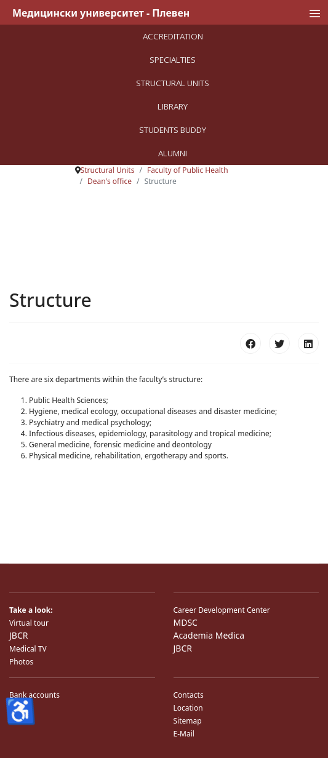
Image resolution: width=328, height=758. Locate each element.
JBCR (18, 635)
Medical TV (28, 649)
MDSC (186, 622)
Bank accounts (34, 695)
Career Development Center (222, 610)
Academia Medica (209, 635)
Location (188, 708)
